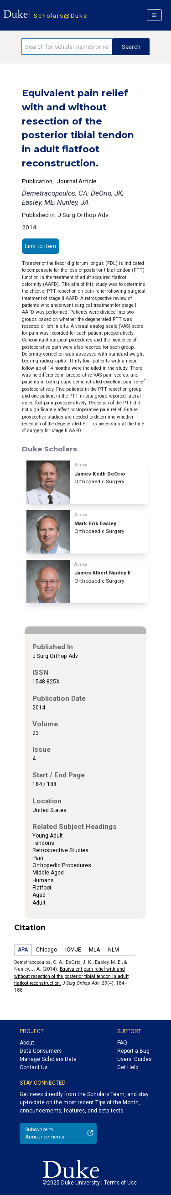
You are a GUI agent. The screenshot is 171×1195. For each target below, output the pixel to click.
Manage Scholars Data (48, 1059)
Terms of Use (120, 1182)
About (27, 1043)
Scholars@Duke (60, 15)
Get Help (127, 1067)
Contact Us (33, 1067)
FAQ (122, 1043)
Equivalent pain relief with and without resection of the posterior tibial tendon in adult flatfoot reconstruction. (71, 976)
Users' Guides (134, 1059)
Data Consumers (41, 1051)
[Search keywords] (66, 46)
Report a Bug (133, 1051)
